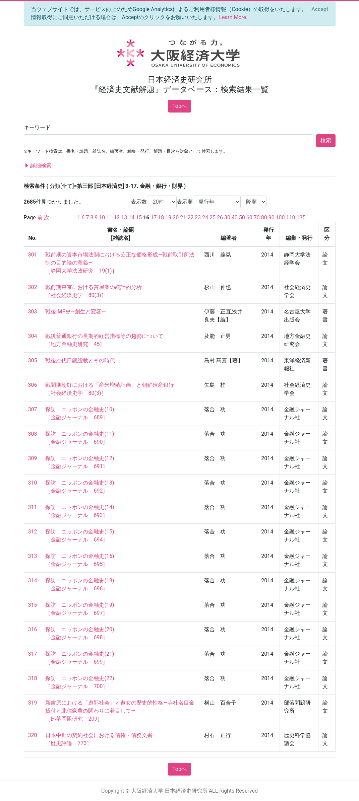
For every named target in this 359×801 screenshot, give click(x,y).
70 (257, 217)
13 (124, 217)
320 (32, 735)
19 (168, 217)
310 (32, 483)
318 (32, 678)
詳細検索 (38, 166)
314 (32, 580)
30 (227, 217)
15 (139, 217)
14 (131, 217)
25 (213, 217)
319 (32, 703)
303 (32, 311)
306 (32, 385)
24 (205, 217)
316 (32, 629)
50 (242, 217)
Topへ (179, 106)
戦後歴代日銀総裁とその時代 (80, 360)
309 (32, 458)
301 (32, 254)
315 (32, 605)
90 (271, 217)
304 (32, 336)
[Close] (320, 9)
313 (32, 556)
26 (220, 217)
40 (235, 217)
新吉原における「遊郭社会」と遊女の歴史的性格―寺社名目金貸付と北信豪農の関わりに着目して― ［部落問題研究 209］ (119, 711)
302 (32, 287)
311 (32, 507)
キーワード (37, 127)
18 (161, 217)
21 (183, 217)
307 (32, 409)
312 (32, 531)
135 (301, 217)
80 (264, 217)
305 (32, 360)
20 (176, 217)
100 (280, 217)
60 (249, 217)
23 (198, 217)
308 (32, 434)
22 (190, 217)
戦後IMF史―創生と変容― (75, 311)
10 (102, 217)
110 (290, 217)
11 (109, 217)
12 (117, 217)
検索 (325, 140)
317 (32, 654)
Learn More (232, 17)
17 (154, 217)
